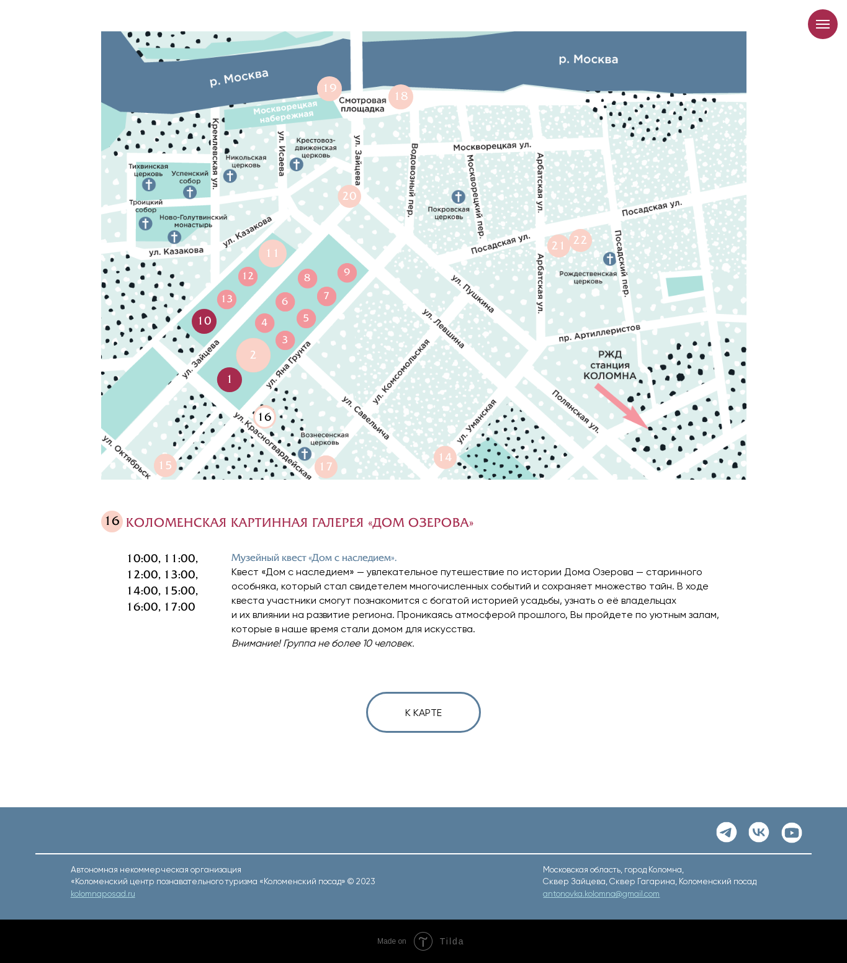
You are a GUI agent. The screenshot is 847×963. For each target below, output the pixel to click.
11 (272, 253)
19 (329, 88)
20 (349, 196)
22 (580, 240)
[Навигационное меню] (823, 24)
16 (264, 417)
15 (165, 465)
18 (400, 96)
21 (558, 246)
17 (325, 466)
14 (444, 457)
